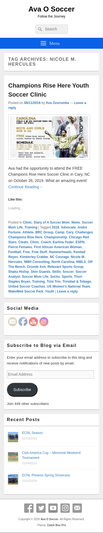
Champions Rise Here (25, 237)
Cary (70, 232)
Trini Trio (54, 281)
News (75, 222)
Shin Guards (40, 272)
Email (77, 508)
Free (26, 252)
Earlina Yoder (63, 242)
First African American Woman (58, 247)
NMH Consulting (36, 262)
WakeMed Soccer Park (25, 291)
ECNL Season (32, 433)
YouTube (53, 508)
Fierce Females (20, 247)
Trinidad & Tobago (76, 281)
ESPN (80, 242)
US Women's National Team (68, 286)
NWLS (81, 262)
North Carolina (62, 262)
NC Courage (59, 257)
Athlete (28, 232)
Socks (55, 277)
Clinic (27, 222)
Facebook (29, 508)
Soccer (68, 272)
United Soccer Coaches (26, 286)
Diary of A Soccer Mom (51, 222)
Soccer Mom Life (35, 277)
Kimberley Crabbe (34, 257)
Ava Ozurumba (57, 103)
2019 (55, 227)
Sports (67, 277)
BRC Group (44, 232)
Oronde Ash (36, 267)
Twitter (41, 508)
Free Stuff (39, 252)
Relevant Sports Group (65, 267)
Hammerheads (60, 252)
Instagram (65, 508)
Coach (46, 242)
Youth (49, 291)
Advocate (68, 227)
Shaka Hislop (18, 272)
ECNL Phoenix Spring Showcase (46, 475)
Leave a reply (67, 291)
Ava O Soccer (51, 9)
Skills (56, 272)
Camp (59, 232)
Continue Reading (25, 187)
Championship (55, 237)
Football (14, 252)
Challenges (84, 232)
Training (30, 227)
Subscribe (22, 389)
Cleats (23, 242)
